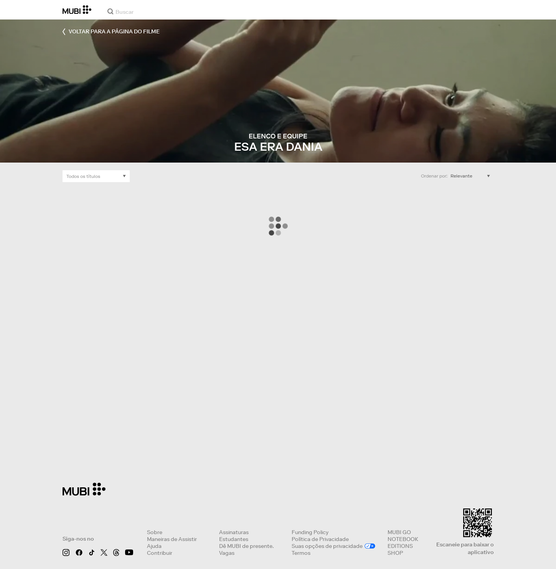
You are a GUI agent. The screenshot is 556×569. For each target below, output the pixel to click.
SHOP (395, 552)
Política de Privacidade (320, 539)
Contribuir (159, 552)
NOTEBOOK (403, 539)
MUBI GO (399, 532)
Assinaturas (234, 532)
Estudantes (233, 539)
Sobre (154, 532)
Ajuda (154, 546)
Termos (301, 552)
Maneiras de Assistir (172, 539)
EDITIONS (400, 546)
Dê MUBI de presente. (246, 546)
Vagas (226, 552)
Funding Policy (310, 532)
